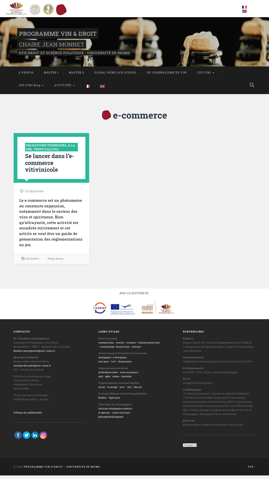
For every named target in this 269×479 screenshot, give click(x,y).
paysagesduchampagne (113, 420)
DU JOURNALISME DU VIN (167, 77)
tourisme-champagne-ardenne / (118, 412)
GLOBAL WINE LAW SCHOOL (115, 77)
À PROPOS (26, 77)
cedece (119, 380)
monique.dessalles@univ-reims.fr (34, 369)
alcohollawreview (109, 375)
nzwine (123, 346)
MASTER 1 (51, 77)
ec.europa (114, 390)
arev (125, 390)
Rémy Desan (58, 262)
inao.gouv (104, 365)
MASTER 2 (76, 77)
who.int (143, 390)
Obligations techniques (48, 149)
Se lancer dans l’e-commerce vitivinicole (48, 166)
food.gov (142, 350)
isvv (115, 365)
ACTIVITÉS (62, 89)
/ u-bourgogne (122, 361)
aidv (101, 380)
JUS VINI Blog (29, 89)
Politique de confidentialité (30, 416)
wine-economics (133, 375)
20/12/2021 (33, 262)
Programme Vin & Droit (57, 35)
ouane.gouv (129, 365)
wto (133, 390)
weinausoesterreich (155, 346)
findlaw (103, 401)
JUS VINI (204, 77)
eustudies (132, 380)
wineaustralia (106, 346)
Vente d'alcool (54, 153)
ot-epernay (105, 416)
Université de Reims (83, 470)
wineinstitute (108, 350)
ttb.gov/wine (127, 350)
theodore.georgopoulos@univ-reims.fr (37, 354)
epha (109, 380)
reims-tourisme (124, 416)
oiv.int (102, 390)
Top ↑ (252, 470)
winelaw (135, 346)
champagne (105, 361)
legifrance (116, 401)
